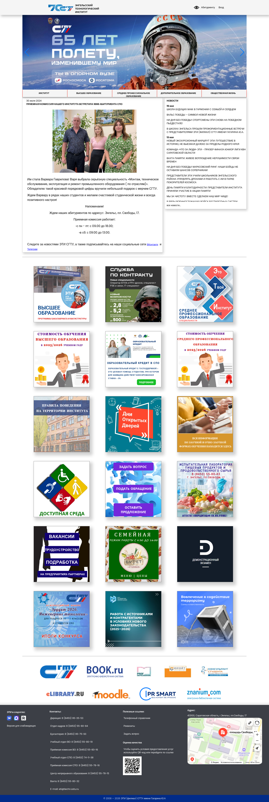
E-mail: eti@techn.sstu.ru (64, 789)
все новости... (174, 205)
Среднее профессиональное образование (133, 94)
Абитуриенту (207, 7)
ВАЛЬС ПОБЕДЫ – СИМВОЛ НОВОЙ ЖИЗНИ (191, 114)
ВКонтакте (152, 244)
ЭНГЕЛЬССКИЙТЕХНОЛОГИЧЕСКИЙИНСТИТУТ (87, 9)
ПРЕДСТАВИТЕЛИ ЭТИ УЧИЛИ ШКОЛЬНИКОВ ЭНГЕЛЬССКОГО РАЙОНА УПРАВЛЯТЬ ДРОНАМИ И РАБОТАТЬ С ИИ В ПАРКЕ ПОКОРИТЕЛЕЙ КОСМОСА (201, 179)
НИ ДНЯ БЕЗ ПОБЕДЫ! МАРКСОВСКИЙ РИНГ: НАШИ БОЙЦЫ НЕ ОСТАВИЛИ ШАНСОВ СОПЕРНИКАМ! (202, 168)
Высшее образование (88, 93)
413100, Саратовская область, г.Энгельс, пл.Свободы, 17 (217, 715)
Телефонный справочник (136, 718)
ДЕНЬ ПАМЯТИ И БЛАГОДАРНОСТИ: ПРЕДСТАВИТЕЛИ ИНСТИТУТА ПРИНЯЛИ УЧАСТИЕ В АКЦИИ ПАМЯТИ (204, 189)
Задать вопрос (131, 733)
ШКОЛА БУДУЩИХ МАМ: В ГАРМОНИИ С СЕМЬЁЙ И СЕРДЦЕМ (201, 109)
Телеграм (32, 249)
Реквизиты (129, 726)
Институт (44, 93)
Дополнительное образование (178, 93)
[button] (124, 86)
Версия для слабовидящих (21, 725)
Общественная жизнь (223, 93)
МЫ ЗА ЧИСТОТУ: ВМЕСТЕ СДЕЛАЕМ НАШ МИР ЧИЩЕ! (197, 196)
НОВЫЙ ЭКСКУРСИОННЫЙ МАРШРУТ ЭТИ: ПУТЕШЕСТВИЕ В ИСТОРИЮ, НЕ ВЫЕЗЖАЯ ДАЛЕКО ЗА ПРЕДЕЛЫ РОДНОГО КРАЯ (203, 142)
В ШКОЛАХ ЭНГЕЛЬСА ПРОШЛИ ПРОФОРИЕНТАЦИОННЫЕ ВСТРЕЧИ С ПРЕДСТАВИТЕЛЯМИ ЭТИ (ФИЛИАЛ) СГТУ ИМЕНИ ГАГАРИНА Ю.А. (205, 130)
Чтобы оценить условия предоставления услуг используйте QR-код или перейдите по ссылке (148, 750)
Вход (221, 7)
